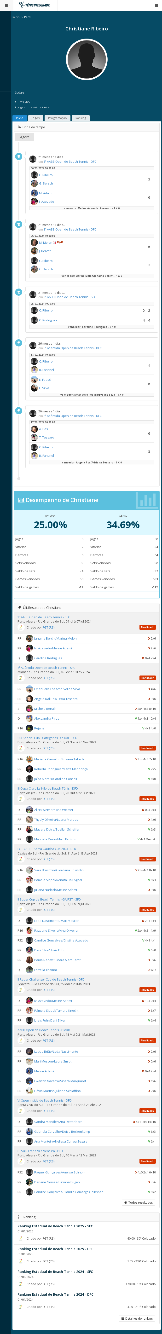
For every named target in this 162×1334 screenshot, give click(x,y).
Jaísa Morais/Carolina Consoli (57, 779)
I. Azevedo (48, 201)
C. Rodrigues (50, 320)
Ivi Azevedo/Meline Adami (55, 648)
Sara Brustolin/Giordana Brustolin (61, 870)
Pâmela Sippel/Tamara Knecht (58, 1010)
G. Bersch (48, 183)
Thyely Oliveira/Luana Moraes (58, 819)
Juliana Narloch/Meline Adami (57, 890)
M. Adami (47, 193)
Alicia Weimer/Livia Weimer (55, 810)
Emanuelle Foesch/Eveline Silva (59, 689)
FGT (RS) (51, 627)
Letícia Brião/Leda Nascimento (58, 1051)
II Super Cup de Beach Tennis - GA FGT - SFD (51, 899)
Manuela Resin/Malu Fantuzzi (58, 839)
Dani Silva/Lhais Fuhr (51, 950)
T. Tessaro (48, 437)
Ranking (83, 118)
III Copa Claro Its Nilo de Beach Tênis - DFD (50, 788)
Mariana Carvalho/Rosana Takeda (61, 759)
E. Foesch (48, 379)
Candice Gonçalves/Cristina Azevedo (63, 940)
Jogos (38, 118)
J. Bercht (47, 251)
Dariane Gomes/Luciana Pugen (59, 1182)
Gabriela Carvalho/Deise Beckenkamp (64, 1131)
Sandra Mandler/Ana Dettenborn (60, 1121)
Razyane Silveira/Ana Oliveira (58, 930)
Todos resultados (138, 1203)
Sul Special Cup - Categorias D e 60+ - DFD (50, 738)
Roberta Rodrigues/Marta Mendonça (63, 769)
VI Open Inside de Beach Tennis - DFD (47, 1100)
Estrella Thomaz (48, 970)
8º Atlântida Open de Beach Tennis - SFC (48, 667)
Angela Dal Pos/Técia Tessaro (58, 699)
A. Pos (45, 429)
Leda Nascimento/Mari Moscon (58, 920)
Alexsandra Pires (48, 718)
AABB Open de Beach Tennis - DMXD (46, 1030)
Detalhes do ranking (137, 1319)
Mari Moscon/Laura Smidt (55, 1061)
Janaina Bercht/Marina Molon (57, 638)
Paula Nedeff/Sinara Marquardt (59, 960)
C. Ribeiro (48, 175)
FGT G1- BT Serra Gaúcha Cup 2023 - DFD (49, 849)
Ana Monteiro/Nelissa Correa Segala (63, 1141)
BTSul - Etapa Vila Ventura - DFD (42, 1151)
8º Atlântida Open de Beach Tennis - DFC (75, 348)
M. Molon (47, 242)
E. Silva (46, 388)
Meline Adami (46, 1071)
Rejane (41, 728)
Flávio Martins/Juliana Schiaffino (59, 1090)
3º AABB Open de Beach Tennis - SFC (72, 297)
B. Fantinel (48, 370)
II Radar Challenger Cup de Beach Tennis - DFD (53, 979)
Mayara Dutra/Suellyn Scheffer (59, 829)
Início (18, 17)
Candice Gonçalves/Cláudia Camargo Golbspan (71, 1192)
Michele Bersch (47, 708)
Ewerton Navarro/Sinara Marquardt (62, 1081)
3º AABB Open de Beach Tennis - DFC (72, 161)
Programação (59, 118)
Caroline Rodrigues (50, 658)
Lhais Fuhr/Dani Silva (51, 1020)
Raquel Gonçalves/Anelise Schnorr (61, 1172)
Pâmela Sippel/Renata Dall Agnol (60, 880)
